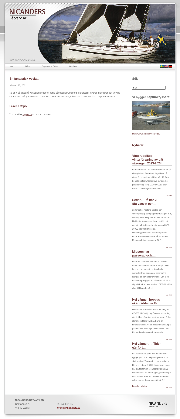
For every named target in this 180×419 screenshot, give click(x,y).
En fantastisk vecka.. (24, 78)
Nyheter (138, 145)
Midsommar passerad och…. (144, 253)
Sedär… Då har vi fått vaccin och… (144, 201)
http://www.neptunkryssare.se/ (146, 134)
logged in (27, 114)
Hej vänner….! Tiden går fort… (146, 345)
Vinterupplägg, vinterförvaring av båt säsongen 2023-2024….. (149, 159)
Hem (12, 66)
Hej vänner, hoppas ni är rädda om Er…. (146, 301)
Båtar (27, 66)
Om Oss (73, 66)
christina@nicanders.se (68, 407)
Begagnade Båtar (50, 66)
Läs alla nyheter (139, 386)
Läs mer (169, 195)
